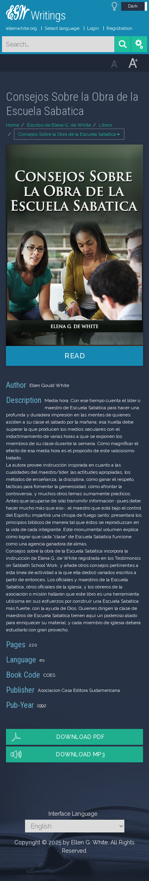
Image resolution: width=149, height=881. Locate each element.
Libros (105, 125)
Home (12, 125)
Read (74, 356)
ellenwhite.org (21, 28)
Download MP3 (80, 754)
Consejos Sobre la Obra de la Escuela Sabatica (69, 134)
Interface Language (72, 814)
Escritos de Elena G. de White (59, 125)
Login (93, 28)
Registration (119, 28)
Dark (133, 6)
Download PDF (80, 737)
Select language (62, 28)
